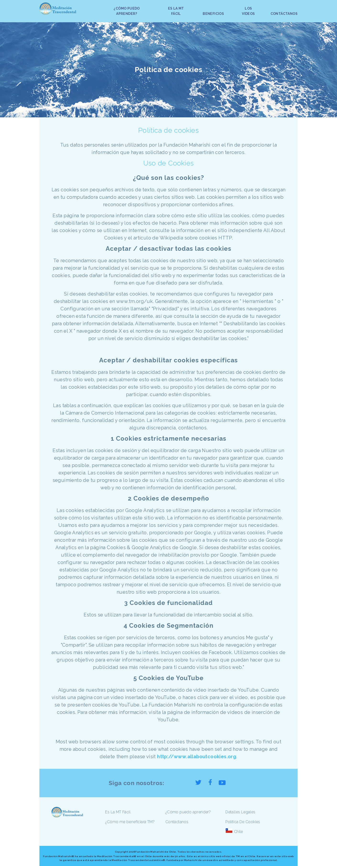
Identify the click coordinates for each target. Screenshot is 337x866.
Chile (238, 831)
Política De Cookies (242, 822)
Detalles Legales (240, 812)
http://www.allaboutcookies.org (196, 756)
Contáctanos (176, 822)
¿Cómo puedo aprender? (188, 812)
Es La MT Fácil (117, 812)
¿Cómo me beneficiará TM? (130, 822)
